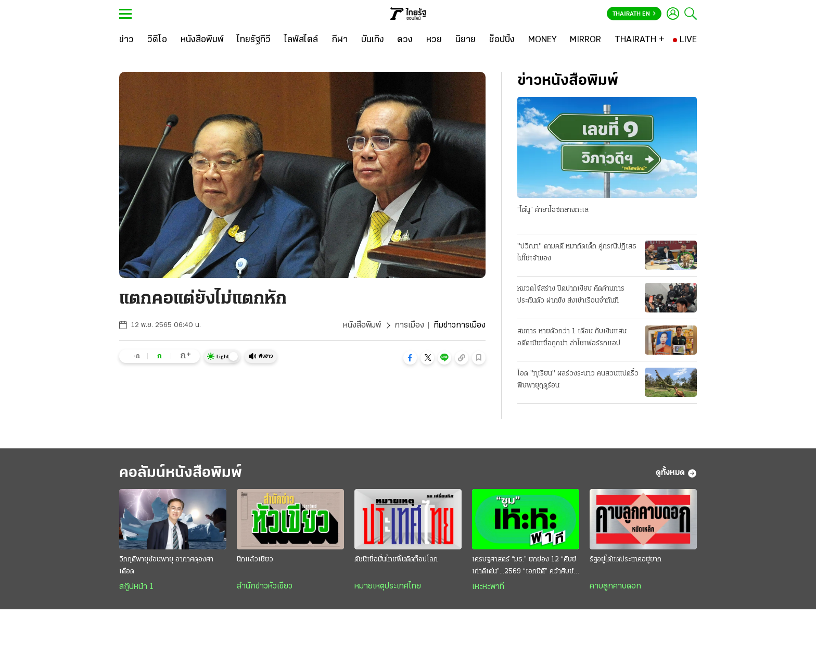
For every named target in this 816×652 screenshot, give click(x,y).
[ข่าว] (126, 40)
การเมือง (409, 325)
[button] (410, 358)
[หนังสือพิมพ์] (202, 40)
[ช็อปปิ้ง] (502, 40)
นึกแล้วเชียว (255, 559)
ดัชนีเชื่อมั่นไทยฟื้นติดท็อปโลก (396, 559)
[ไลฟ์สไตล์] (301, 40)
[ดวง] (405, 40)
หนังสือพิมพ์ (362, 325)
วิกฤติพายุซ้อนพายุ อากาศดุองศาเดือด (166, 565)
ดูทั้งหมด (676, 473)
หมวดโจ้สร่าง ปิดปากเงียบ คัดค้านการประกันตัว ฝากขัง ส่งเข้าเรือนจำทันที (570, 295)
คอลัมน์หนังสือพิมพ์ (180, 473)
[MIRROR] (585, 40)
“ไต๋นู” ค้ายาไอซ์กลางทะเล (553, 210)
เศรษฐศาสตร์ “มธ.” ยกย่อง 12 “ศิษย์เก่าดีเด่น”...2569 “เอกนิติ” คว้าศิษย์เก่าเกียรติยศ (524, 567)
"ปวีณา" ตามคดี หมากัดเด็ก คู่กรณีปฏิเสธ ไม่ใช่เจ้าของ (576, 252)
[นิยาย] (465, 40)
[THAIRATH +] (640, 40)
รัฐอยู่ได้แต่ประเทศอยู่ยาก (625, 559)
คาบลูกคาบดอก (615, 586)
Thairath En (634, 14)
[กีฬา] (340, 40)
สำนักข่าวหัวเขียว (264, 586)
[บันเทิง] (372, 40)
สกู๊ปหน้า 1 (136, 587)
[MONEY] (542, 40)
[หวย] (434, 40)
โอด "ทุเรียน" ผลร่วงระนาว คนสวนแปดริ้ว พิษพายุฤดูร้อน (578, 380)
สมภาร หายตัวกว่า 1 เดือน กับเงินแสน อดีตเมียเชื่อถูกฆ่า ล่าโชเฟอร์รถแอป (572, 337)
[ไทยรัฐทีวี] (254, 40)
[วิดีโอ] (157, 40)
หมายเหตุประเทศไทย (387, 586)
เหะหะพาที (488, 587)
